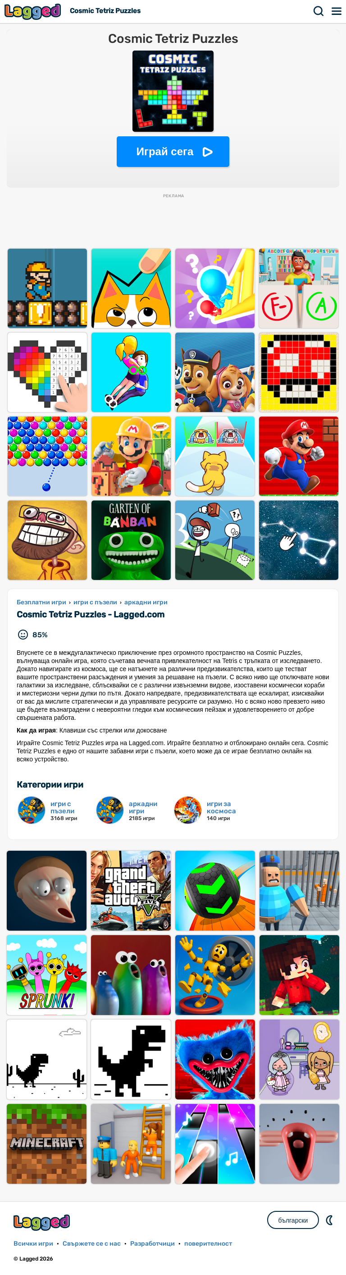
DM (330, 1220)
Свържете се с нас (92, 1243)
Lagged (34, 11)
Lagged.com (43, 1222)
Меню (337, 11)
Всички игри (33, 1243)
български (293, 1220)
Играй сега (165, 151)
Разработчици (152, 1243)
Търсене (319, 11)
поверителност (208, 1243)
